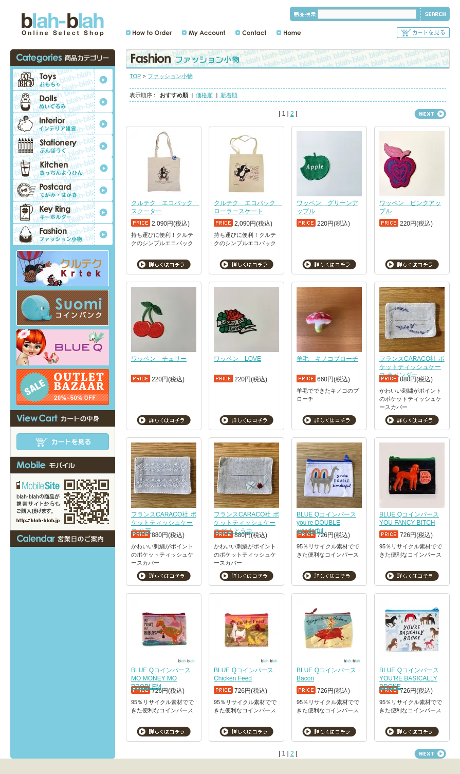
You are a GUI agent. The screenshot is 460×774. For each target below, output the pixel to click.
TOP (135, 76)
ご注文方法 (149, 32)
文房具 (63, 146)
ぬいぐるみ (63, 102)
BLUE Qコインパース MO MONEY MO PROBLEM (161, 678)
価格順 (204, 95)
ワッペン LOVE (237, 358)
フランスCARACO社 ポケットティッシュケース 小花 (163, 523)
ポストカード (63, 190)
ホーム (289, 32)
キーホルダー (63, 212)
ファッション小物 (170, 76)
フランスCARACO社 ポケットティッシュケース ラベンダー (412, 367)
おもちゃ (63, 79)
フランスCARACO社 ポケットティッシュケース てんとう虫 (246, 523)
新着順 (228, 95)
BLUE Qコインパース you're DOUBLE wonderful (326, 523)
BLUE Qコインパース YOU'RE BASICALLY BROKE (409, 678)
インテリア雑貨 (63, 124)
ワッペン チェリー (159, 358)
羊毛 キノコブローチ (327, 358)
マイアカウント (203, 32)
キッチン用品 (63, 168)
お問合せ (250, 32)
